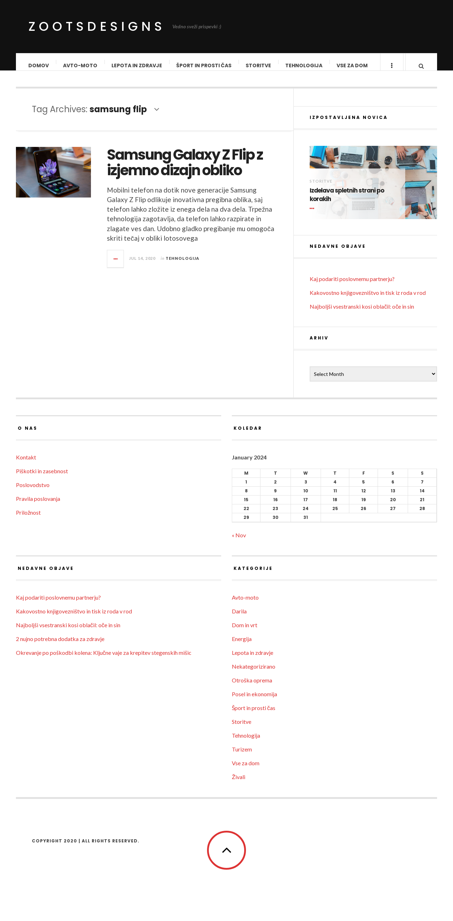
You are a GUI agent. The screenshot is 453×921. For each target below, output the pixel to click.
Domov (39, 65)
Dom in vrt (244, 632)
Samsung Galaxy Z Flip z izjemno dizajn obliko (185, 169)
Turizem (242, 756)
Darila (239, 618)
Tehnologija (304, 65)
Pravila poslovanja (38, 505)
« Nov (239, 542)
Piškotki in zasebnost (42, 478)
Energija (242, 645)
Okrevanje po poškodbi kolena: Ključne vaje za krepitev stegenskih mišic (103, 659)
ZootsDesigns (96, 26)
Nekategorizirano (253, 673)
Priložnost (28, 519)
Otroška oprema (252, 687)
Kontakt (26, 464)
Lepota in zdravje (137, 65)
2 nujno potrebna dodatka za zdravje (60, 645)
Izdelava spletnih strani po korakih (347, 202)
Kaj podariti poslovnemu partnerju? (352, 285)
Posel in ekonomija (254, 701)
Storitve (258, 65)
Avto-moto (80, 65)
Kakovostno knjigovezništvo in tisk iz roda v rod (368, 299)
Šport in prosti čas (204, 65)
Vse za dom (352, 65)
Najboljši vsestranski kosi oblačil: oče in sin (362, 313)
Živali (238, 783)
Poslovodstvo (33, 491)
